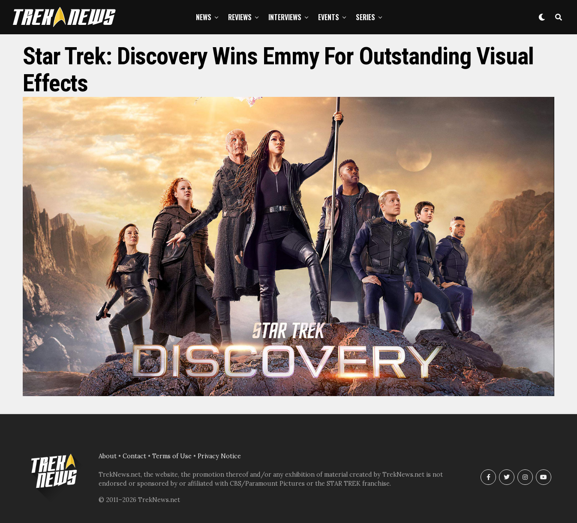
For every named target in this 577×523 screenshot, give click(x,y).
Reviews (240, 17)
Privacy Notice (219, 456)
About (108, 456)
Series (365, 17)
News (203, 17)
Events (328, 17)
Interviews (284, 17)
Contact (134, 456)
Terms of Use (172, 456)
